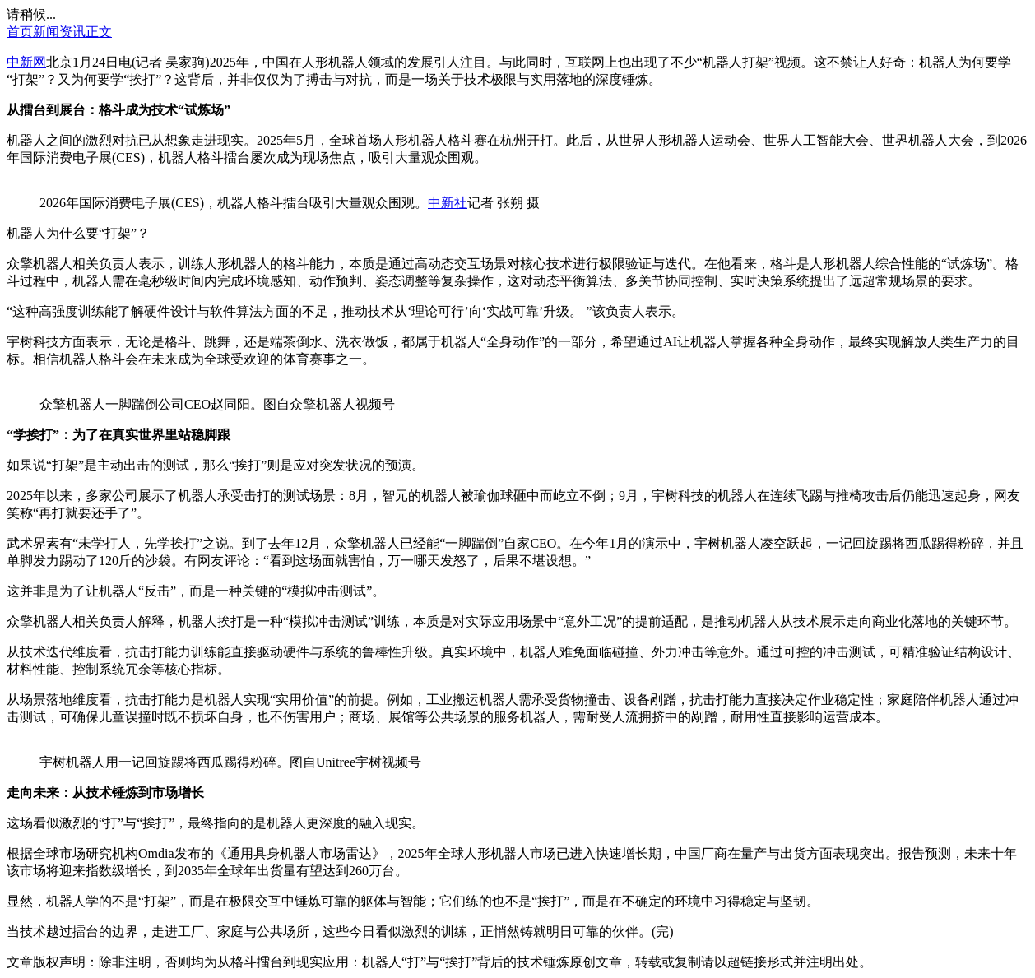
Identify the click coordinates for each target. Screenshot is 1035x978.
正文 (99, 32)
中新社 (447, 203)
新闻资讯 (59, 32)
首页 (20, 32)
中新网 (26, 62)
